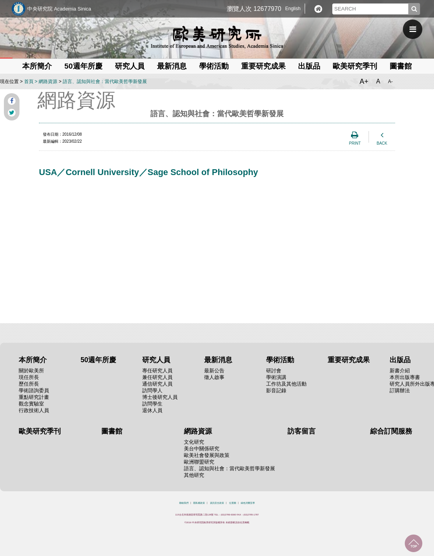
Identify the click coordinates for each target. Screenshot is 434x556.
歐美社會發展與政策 (206, 455)
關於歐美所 (31, 371)
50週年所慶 (83, 66)
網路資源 (48, 81)
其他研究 (194, 475)
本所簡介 (37, 66)
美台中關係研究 (201, 449)
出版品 (309, 66)
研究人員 (130, 66)
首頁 (29, 81)
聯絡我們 (184, 503)
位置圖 (232, 503)
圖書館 (401, 66)
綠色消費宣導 (248, 503)
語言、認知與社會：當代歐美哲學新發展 (105, 81)
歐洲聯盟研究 (199, 462)
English (292, 8)
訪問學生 (152, 404)
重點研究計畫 (34, 397)
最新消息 (172, 66)
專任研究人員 (157, 371)
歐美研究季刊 (355, 66)
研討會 (273, 371)
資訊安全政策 (217, 503)
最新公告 (214, 371)
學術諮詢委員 (34, 390)
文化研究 (194, 442)
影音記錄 (276, 390)
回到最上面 (413, 543)
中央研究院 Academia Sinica (59, 9)
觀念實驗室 (31, 404)
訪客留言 (302, 431)
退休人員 (152, 410)
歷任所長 (29, 384)
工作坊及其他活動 (286, 384)
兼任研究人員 (157, 377)
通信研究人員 (157, 384)
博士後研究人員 (160, 397)
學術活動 (214, 66)
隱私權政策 (199, 503)
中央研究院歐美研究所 (217, 37)
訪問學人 (152, 390)
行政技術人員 (34, 410)
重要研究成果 (263, 66)
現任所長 (29, 377)
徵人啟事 (214, 377)
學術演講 (276, 377)
